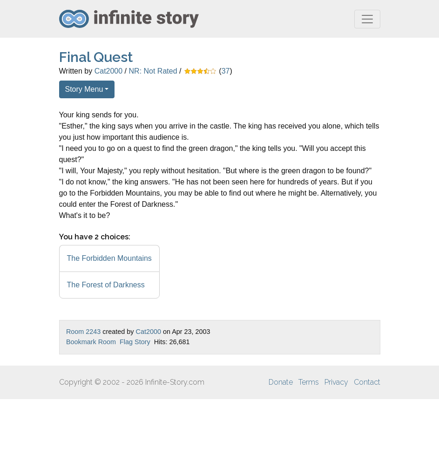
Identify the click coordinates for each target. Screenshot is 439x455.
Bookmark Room (91, 342)
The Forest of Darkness (106, 285)
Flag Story (135, 342)
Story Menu (84, 89)
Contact (367, 382)
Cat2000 (109, 71)
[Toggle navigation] (367, 19)
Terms (308, 382)
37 (226, 71)
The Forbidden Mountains (109, 258)
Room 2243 (83, 331)
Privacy (336, 382)
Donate (281, 382)
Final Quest (96, 57)
